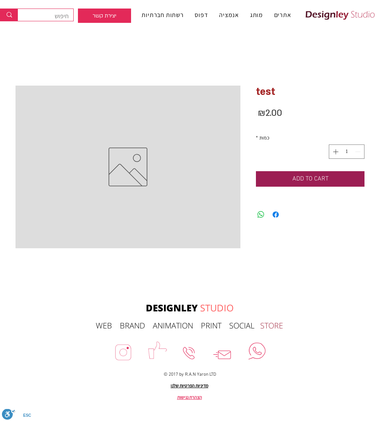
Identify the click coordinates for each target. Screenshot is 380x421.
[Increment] (335, 151)
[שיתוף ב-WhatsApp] (261, 214)
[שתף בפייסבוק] (275, 214)
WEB (108, 325)
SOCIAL (244, 325)
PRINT (215, 325)
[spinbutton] (347, 151)
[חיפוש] (51, 16)
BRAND (136, 325)
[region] (104, 16)
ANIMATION (177, 325)
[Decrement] (358, 151)
